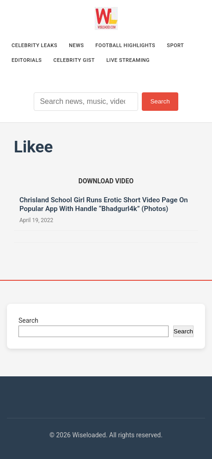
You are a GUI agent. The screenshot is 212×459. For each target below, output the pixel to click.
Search (160, 101)
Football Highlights (126, 45)
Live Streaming (128, 60)
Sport (175, 45)
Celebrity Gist (74, 60)
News (76, 45)
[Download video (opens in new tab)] (106, 181)
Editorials (27, 60)
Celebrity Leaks (34, 45)
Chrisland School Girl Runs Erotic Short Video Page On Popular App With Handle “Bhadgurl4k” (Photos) (103, 204)
